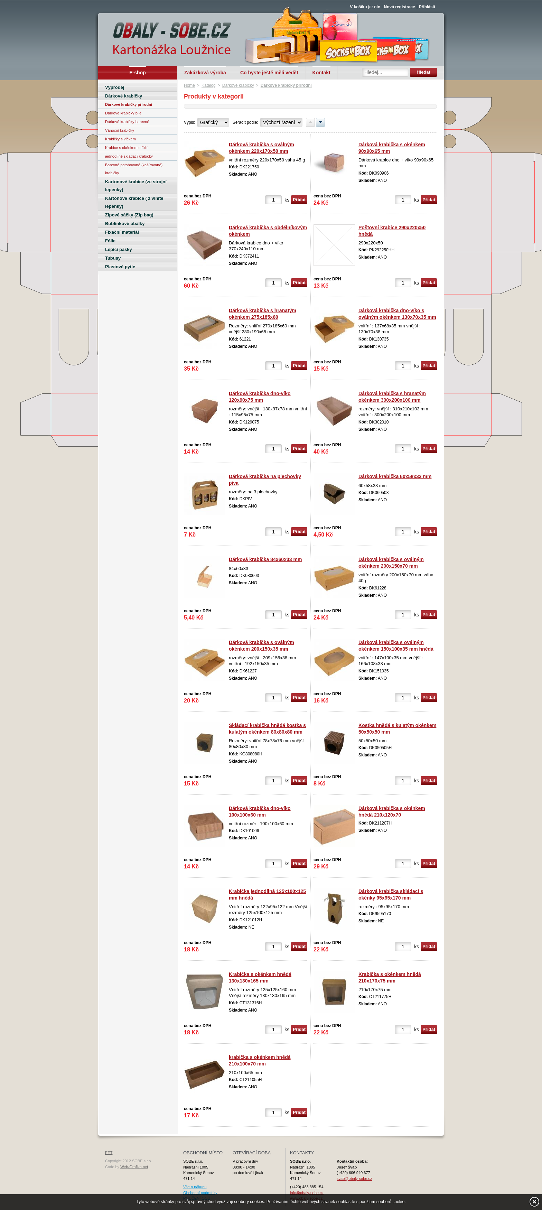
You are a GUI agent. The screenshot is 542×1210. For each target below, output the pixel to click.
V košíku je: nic (365, 6)
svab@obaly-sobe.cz (354, 1178)
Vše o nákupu (194, 1187)
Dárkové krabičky (238, 85)
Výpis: (189, 122)
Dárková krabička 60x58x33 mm (394, 476)
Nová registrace (399, 6)
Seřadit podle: (245, 122)
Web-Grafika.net (134, 1167)
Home (189, 85)
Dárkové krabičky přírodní (286, 85)
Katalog (209, 85)
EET (108, 1153)
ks (286, 200)
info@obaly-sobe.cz (307, 1193)
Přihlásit (427, 6)
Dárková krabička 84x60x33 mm (265, 559)
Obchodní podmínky (200, 1193)
